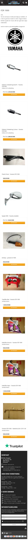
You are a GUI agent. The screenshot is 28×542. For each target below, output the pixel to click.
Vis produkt (14, 94)
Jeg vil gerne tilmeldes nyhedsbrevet (15, 521)
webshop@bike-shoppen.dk (14, 467)
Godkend (14, 524)
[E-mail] (14, 518)
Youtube (9, 533)
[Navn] (14, 515)
